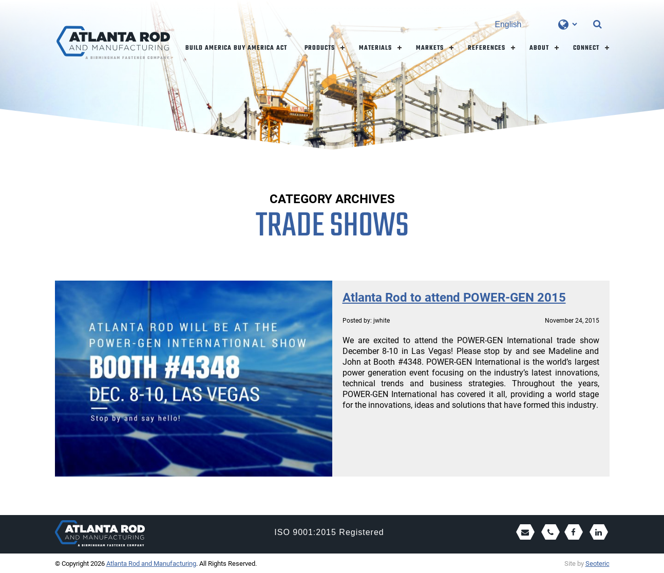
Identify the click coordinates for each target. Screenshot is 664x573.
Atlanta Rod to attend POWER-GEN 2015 (454, 297)
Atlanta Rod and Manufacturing (151, 563)
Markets (430, 48)
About (539, 48)
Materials (375, 48)
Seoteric (597, 563)
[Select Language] (536, 24)
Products (320, 48)
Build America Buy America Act (236, 48)
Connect (586, 48)
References (486, 48)
